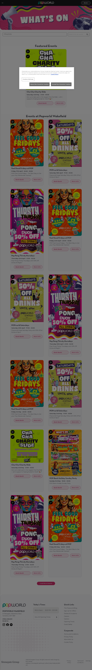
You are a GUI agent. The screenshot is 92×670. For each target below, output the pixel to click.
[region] (46, 78)
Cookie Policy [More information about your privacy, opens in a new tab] (54, 74)
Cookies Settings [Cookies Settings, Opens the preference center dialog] (28, 79)
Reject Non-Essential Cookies (39, 84)
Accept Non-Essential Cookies (61, 84)
